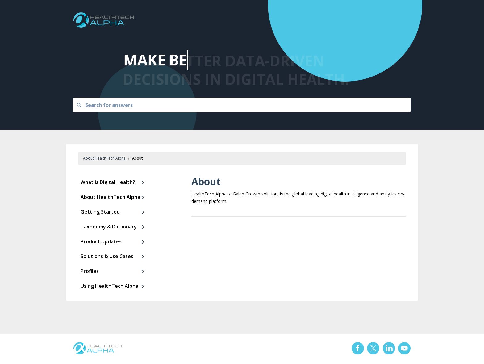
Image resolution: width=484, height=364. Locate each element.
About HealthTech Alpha (104, 158)
